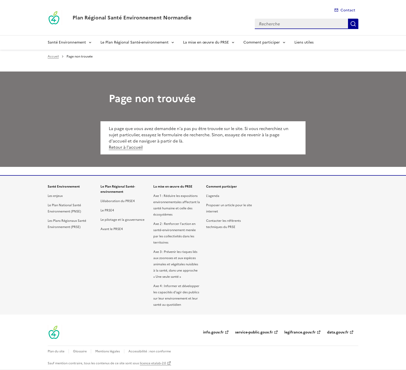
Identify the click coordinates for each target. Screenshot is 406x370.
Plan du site (56, 351)
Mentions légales (107, 351)
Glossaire (80, 351)
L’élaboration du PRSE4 (117, 201)
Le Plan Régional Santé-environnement (134, 42)
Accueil (53, 56)
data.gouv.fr (338, 332)
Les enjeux (55, 196)
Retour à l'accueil (126, 147)
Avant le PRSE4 (111, 229)
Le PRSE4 (107, 210)
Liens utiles (304, 42)
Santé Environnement (67, 42)
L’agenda (212, 196)
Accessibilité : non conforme (149, 351)
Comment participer (261, 42)
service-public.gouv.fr (254, 332)
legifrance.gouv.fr (300, 332)
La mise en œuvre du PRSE (206, 42)
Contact (347, 10)
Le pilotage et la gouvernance (122, 219)
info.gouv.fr (213, 332)
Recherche (353, 24)
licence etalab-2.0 (153, 363)
